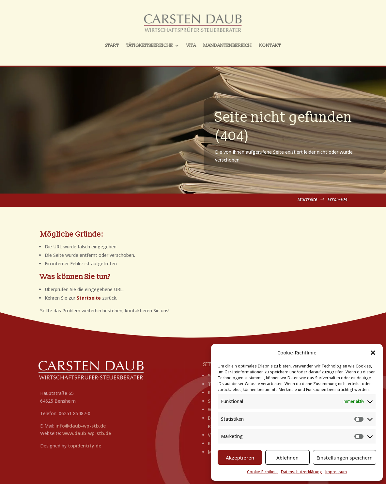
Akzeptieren (240, 457)
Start (120, 44)
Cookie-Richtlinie (262, 472)
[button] (373, 353)
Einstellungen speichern (345, 457)
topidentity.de (84, 446)
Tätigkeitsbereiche (154, 44)
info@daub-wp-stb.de (80, 426)
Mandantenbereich (224, 44)
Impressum (336, 472)
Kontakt (262, 44)
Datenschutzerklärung (301, 472)
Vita (191, 44)
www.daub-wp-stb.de (86, 433)
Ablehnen (287, 457)
